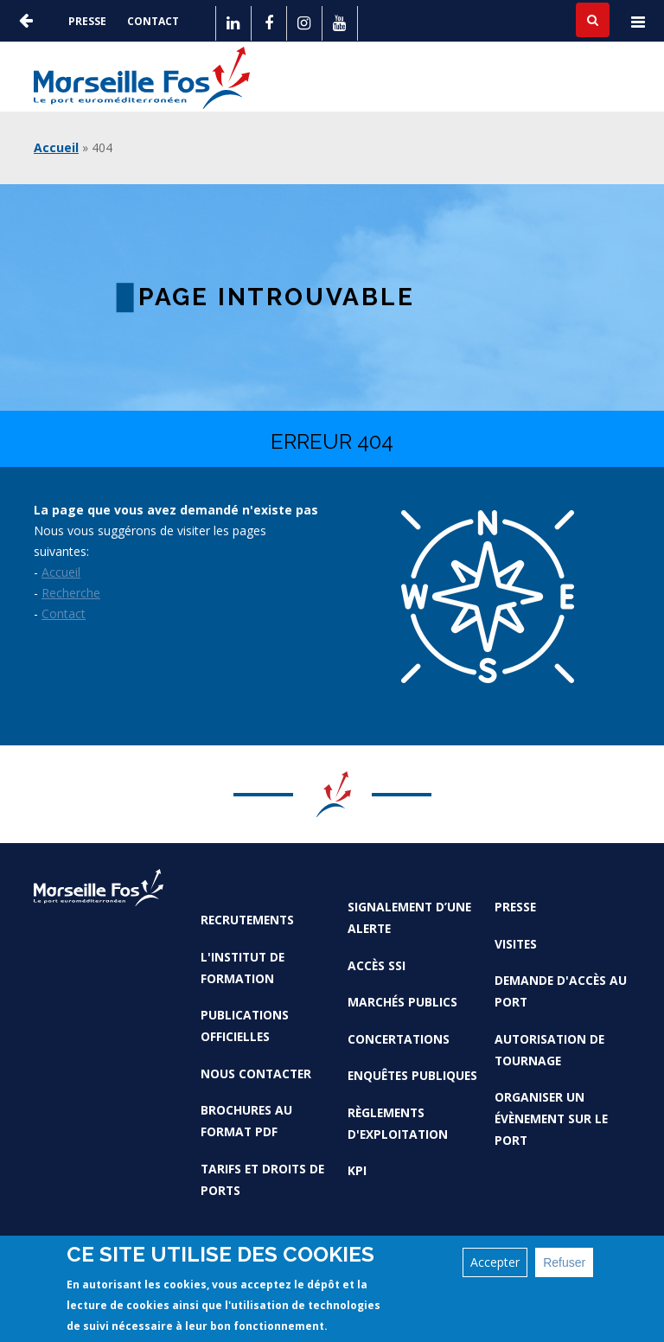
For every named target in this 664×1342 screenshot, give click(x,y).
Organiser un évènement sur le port (551, 1118)
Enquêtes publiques (412, 1075)
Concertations (399, 1039)
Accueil (56, 147)
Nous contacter (256, 1073)
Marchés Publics (402, 1002)
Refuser (564, 1262)
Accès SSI (376, 965)
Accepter (495, 1262)
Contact (153, 21)
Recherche (71, 593)
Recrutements (247, 919)
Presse (87, 21)
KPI (357, 1170)
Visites (516, 944)
